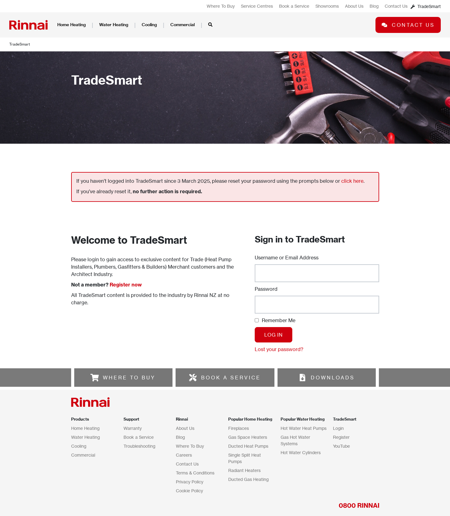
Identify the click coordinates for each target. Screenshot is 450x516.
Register (341, 437)
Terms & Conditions (195, 472)
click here (352, 181)
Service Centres (257, 6)
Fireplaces (238, 428)
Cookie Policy (189, 490)
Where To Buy (221, 6)
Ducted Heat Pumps (248, 446)
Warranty (133, 428)
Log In (273, 335)
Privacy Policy (189, 481)
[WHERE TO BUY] (94, 377)
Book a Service (294, 6)
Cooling (149, 24)
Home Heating (71, 24)
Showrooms (327, 6)
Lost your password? (279, 349)
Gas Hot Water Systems (295, 440)
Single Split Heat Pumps (244, 458)
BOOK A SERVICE (231, 377)
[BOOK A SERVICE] (193, 377)
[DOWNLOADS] (302, 377)
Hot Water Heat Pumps (303, 428)
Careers (184, 455)
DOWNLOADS (333, 377)
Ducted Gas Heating (248, 479)
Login (338, 428)
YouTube (341, 446)
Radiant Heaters (244, 470)
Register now (126, 285)
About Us (354, 6)
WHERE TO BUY (129, 377)
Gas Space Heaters (247, 437)
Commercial (182, 24)
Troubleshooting (139, 446)
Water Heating (113, 24)
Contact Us (396, 6)
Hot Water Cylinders (301, 452)
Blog (374, 6)
